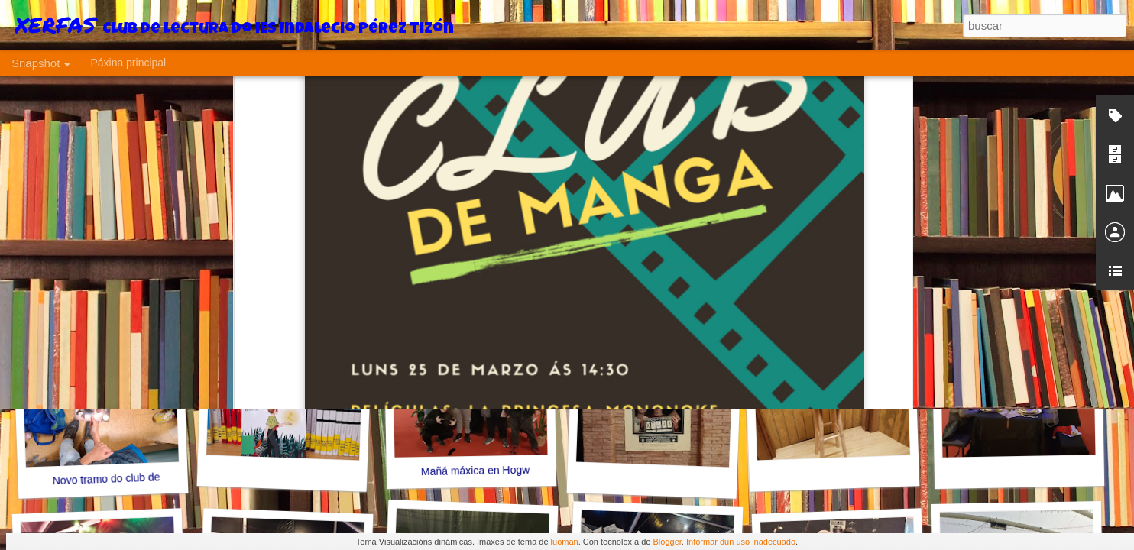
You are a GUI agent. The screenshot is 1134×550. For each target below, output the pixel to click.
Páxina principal (128, 63)
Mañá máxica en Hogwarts (484, 470)
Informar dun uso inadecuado (740, 541)
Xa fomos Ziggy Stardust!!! (1032, 262)
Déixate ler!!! (837, 271)
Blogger (667, 541)
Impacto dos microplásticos (485, 262)
